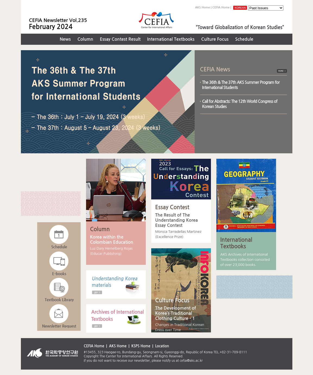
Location (162, 346)
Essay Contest (172, 207)
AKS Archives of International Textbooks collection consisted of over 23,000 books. (245, 259)
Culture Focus (215, 39)
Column (85, 39)
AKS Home (202, 7)
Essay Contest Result (120, 39)
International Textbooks (170, 39)
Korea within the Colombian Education (111, 239)
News (65, 39)
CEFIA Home (221, 7)
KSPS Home (140, 346)
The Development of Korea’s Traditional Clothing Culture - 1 (175, 313)
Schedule (244, 39)
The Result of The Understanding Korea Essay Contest (176, 220)
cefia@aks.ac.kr (191, 360)
